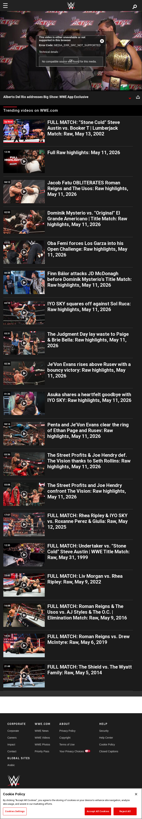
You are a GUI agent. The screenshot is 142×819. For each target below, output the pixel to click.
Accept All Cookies (98, 811)
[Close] (136, 794)
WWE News (42, 730)
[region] (71, 803)
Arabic (11, 765)
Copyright (64, 737)
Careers (12, 737)
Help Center (106, 737)
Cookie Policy (107, 744)
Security (104, 730)
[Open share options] (138, 97)
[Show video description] (130, 97)
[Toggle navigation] (5, 5)
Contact (11, 751)
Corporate (13, 730)
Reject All (125, 811)
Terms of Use (67, 744)
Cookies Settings (15, 811)
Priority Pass (42, 751)
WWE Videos (42, 737)
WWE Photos (42, 744)
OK (71, 60)
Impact (11, 744)
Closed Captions (108, 751)
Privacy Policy (67, 730)
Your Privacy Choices (71, 751)
